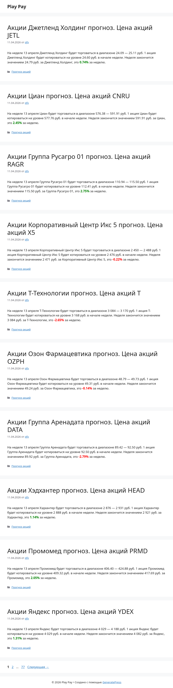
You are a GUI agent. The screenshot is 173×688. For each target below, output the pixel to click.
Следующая (38, 667)
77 (23, 667)
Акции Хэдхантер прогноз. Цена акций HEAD (76, 490)
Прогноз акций (21, 71)
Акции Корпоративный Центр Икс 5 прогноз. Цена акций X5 (85, 228)
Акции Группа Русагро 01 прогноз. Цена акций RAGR (79, 160)
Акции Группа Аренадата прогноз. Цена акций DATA (78, 426)
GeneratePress (111, 682)
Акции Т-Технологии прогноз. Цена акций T (74, 293)
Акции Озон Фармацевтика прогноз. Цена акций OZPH (82, 357)
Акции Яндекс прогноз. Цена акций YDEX (70, 611)
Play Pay (16, 6)
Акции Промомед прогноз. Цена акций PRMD (77, 550)
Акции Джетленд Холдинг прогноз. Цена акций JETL (80, 31)
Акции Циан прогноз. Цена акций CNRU (68, 95)
